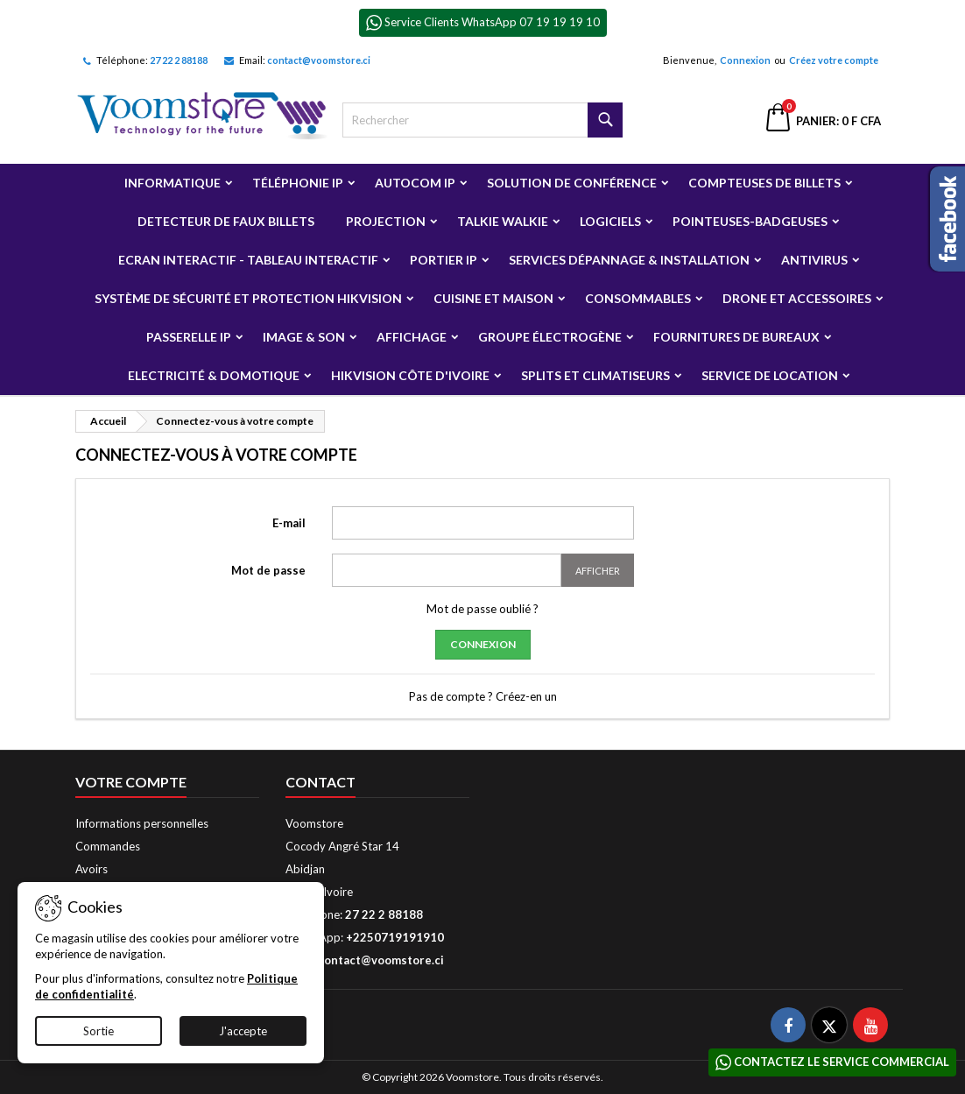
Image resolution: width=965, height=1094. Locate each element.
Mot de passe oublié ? (482, 609)
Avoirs (91, 869)
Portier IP (443, 259)
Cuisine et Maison (493, 298)
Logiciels (610, 221)
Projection (386, 221)
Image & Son (304, 336)
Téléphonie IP (297, 182)
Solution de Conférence (572, 182)
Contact (320, 781)
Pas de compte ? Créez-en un (483, 696)
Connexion (745, 60)
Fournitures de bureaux (736, 336)
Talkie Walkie (502, 221)
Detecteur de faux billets (225, 221)
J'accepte (243, 1031)
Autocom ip (415, 182)
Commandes (107, 846)
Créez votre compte (833, 60)
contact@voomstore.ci (318, 60)
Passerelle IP (188, 336)
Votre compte (131, 781)
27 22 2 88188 (179, 60)
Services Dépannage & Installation (629, 259)
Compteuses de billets (764, 182)
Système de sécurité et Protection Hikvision (248, 298)
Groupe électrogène (550, 336)
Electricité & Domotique (213, 375)
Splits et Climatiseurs (595, 375)
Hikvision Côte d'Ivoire (410, 375)
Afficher (597, 570)
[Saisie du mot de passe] (446, 570)
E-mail (289, 523)
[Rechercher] (482, 120)
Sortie (98, 1031)
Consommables (638, 298)
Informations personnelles (141, 823)
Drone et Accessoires (796, 298)
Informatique (172, 182)
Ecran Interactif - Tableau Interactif (248, 259)
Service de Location (769, 375)
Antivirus (814, 259)
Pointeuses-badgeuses (750, 221)
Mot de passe (268, 570)
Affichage (412, 336)
